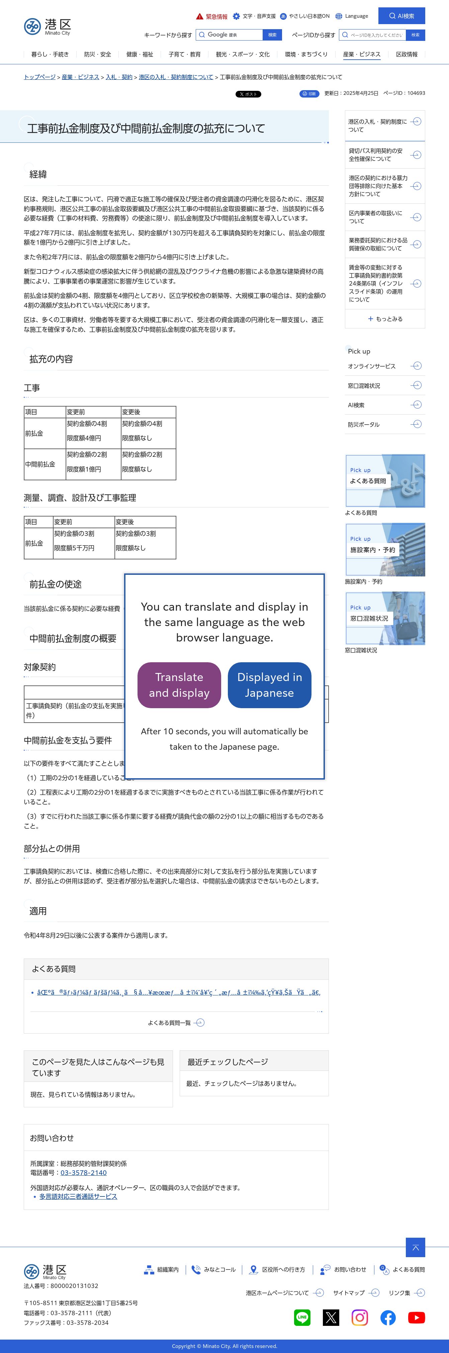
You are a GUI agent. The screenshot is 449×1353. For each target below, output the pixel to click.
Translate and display (179, 685)
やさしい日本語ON (309, 16)
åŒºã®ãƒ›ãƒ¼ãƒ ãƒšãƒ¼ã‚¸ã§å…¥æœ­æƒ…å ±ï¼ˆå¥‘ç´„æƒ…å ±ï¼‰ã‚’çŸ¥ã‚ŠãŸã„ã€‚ (179, 992)
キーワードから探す (202, 34)
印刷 (312, 94)
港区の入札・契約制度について (176, 77)
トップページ (40, 77)
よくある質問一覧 (169, 1023)
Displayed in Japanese (269, 685)
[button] (211, 15)
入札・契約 (119, 77)
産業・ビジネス (80, 77)
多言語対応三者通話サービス (78, 1196)
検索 (416, 35)
